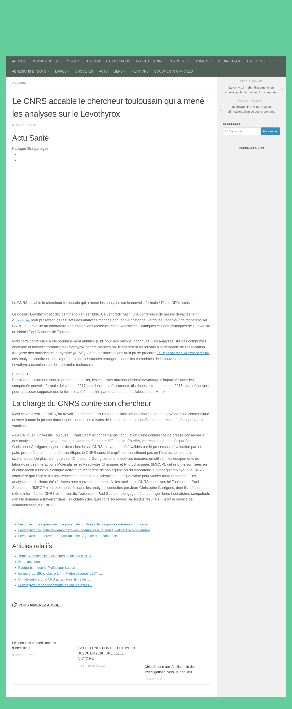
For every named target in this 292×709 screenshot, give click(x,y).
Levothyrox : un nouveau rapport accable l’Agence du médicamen (71, 536)
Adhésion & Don (251, 147)
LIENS (118, 71)
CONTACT (73, 61)
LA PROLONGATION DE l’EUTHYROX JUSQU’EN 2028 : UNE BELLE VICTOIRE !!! (108, 653)
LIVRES (61, 71)
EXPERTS (254, 61)
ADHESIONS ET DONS (29, 71)
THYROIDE (177, 61)
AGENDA (93, 61)
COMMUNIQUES (44, 61)
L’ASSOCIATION (118, 61)
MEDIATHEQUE (229, 61)
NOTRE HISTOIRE (149, 61)
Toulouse (22, 320)
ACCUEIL (19, 61)
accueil (19, 82)
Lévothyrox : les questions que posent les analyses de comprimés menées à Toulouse (87, 524)
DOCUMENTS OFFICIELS (173, 71)
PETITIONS (139, 71)
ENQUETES (84, 71)
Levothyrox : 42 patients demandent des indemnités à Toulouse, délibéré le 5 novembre (89, 530)
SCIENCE (202, 61)
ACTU (103, 71)
